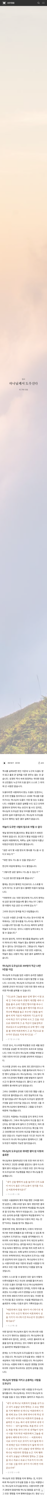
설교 (23, 379)
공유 (41, 763)
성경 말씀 (11, 3)
